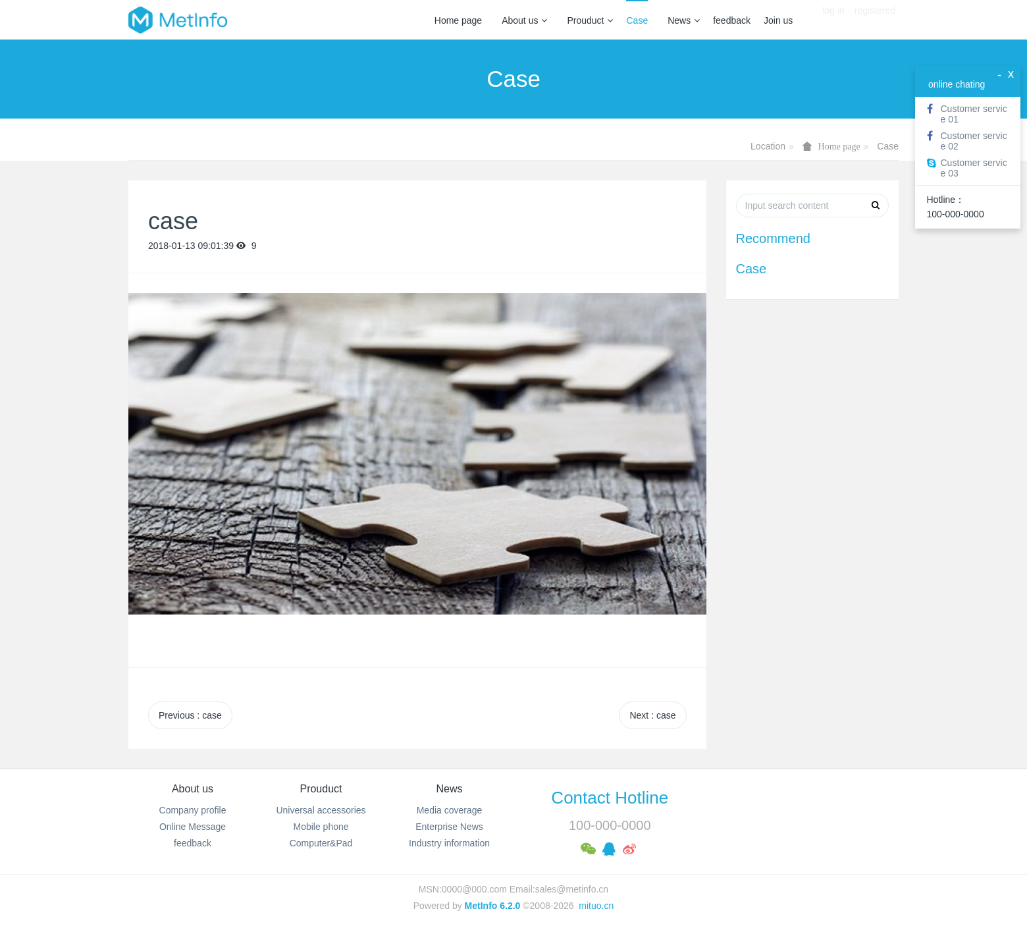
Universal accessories (320, 810)
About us (524, 20)
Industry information (449, 843)
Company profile (192, 810)
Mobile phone (320, 826)
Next (652, 715)
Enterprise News (449, 826)
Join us (778, 20)
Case (637, 20)
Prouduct (590, 20)
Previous (190, 715)
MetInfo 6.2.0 (493, 905)
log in (833, 19)
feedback (731, 20)
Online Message (192, 826)
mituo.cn (596, 905)
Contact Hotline (609, 798)
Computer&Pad (321, 843)
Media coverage (450, 810)
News (684, 20)
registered (875, 19)
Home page (458, 20)
